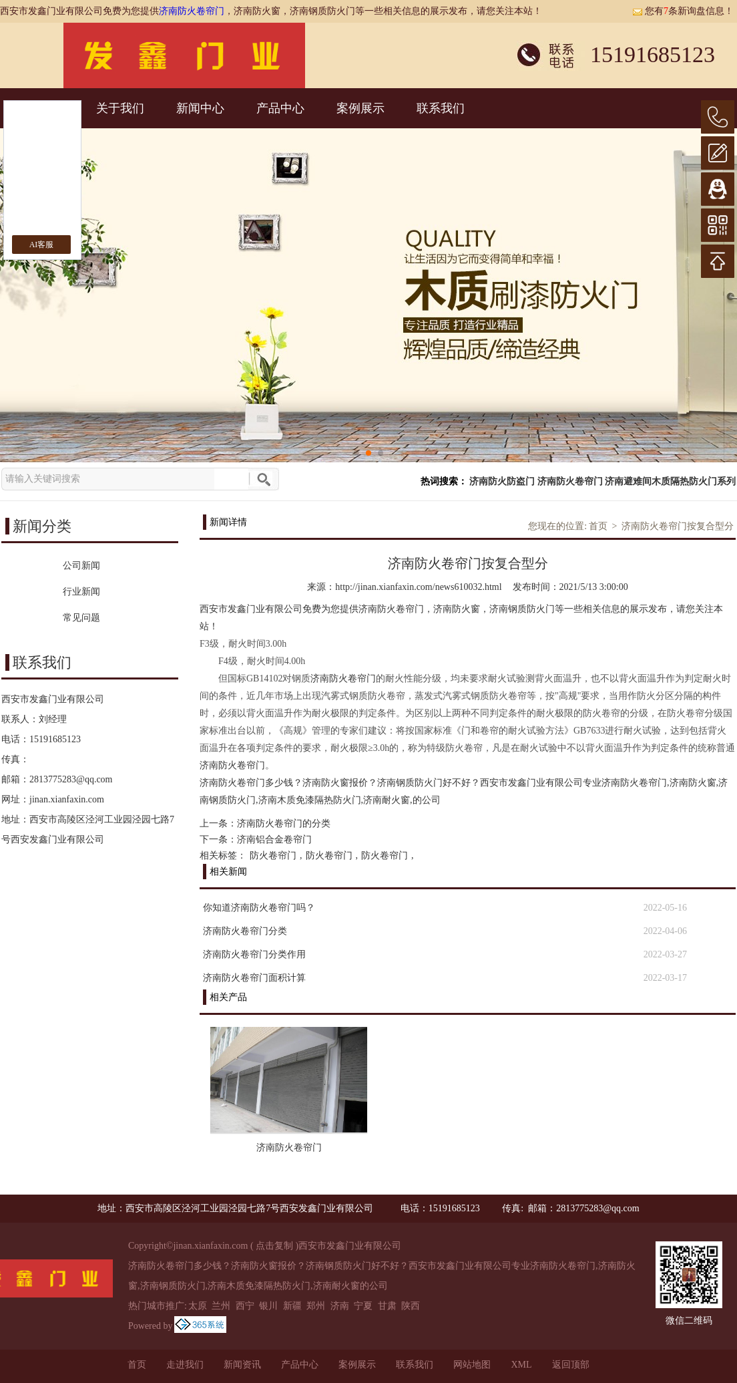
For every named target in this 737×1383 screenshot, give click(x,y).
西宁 (245, 1306)
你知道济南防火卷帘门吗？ (259, 908)
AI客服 (41, 244)
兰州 (221, 1306)
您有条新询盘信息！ (683, 11)
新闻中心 (200, 108)
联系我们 (441, 108)
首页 (598, 526)
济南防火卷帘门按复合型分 (678, 526)
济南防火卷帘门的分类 (283, 823)
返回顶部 (570, 1365)
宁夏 (363, 1306)
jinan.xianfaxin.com (66, 799)
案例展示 (360, 108)
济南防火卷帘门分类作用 (254, 954)
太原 (197, 1306)
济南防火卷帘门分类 (245, 931)
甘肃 (387, 1306)
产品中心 (280, 108)
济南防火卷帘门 (191, 11)
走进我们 (185, 1365)
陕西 (410, 1306)
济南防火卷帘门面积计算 (254, 978)
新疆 (292, 1306)
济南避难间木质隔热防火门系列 (670, 481)
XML (521, 1365)
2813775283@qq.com (71, 779)
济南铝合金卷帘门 (274, 839)
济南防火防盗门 (502, 481)
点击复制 (274, 1246)
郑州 (315, 1306)
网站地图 (472, 1365)
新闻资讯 (242, 1365)
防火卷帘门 (273, 856)
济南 (339, 1306)
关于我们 (120, 108)
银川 (268, 1306)
